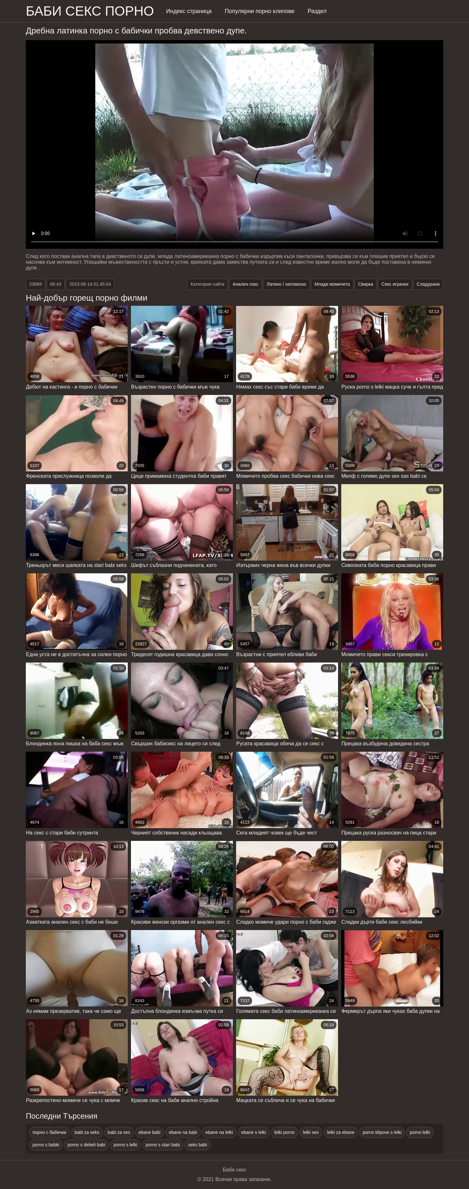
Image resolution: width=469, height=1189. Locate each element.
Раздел (317, 11)
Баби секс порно (90, 11)
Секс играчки (394, 284)
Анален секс (245, 284)
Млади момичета (332, 284)
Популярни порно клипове (259, 11)
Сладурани (428, 284)
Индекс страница (189, 11)
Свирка (365, 284)
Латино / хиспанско (286, 284)
